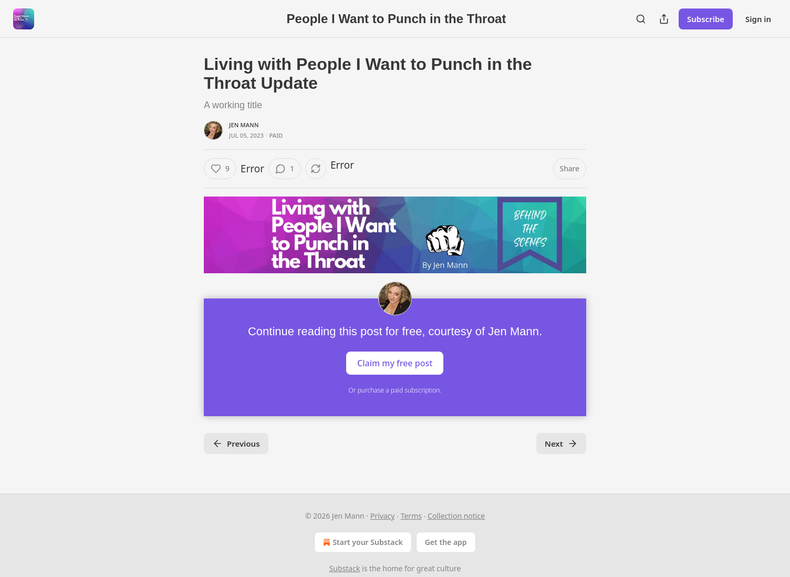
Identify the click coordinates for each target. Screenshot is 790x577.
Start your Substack (361, 542)
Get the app (446, 542)
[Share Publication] (663, 18)
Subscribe (705, 19)
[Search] (640, 18)
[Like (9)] (220, 168)
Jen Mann (244, 125)
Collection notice (456, 516)
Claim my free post (394, 362)
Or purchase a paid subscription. (395, 390)
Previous (236, 443)
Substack (344, 568)
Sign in (758, 19)
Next (561, 443)
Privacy (382, 516)
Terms (411, 516)
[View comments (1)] (284, 168)
